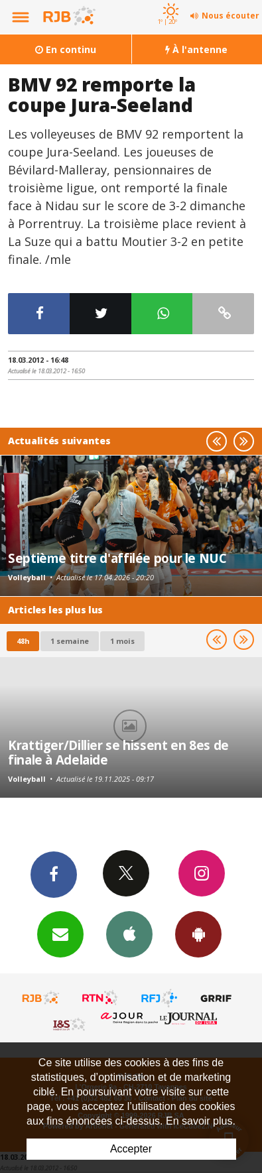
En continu (65, 49)
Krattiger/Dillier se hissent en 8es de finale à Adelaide (118, 752)
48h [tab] (23, 641)
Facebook (54, 873)
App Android (198, 933)
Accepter (131, 1148)
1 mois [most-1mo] (122, 641)
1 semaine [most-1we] (69, 641)
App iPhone (129, 933)
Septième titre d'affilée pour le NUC (117, 558)
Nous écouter (230, 15)
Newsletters (60, 933)
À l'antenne (196, 49)
